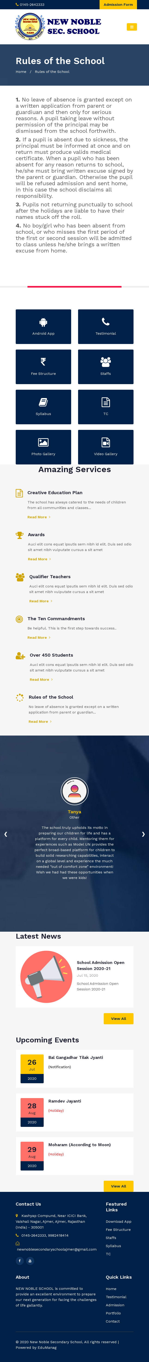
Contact (113, 1321)
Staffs (111, 1238)
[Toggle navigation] (132, 27)
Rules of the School (51, 697)
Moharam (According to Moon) (79, 1144)
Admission (115, 1305)
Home (21, 71)
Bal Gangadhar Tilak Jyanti (75, 1057)
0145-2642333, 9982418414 (42, 1235)
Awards (36, 534)
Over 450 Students (51, 655)
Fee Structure (118, 1229)
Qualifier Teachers (49, 576)
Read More (38, 517)
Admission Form (118, 4)
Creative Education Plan (54, 492)
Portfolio (113, 1313)
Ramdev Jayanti (64, 1101)
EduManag (47, 1347)
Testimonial (116, 1297)
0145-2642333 (32, 4)
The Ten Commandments (56, 618)
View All (118, 1018)
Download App (118, 1221)
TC (108, 1254)
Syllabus (113, 1246)
